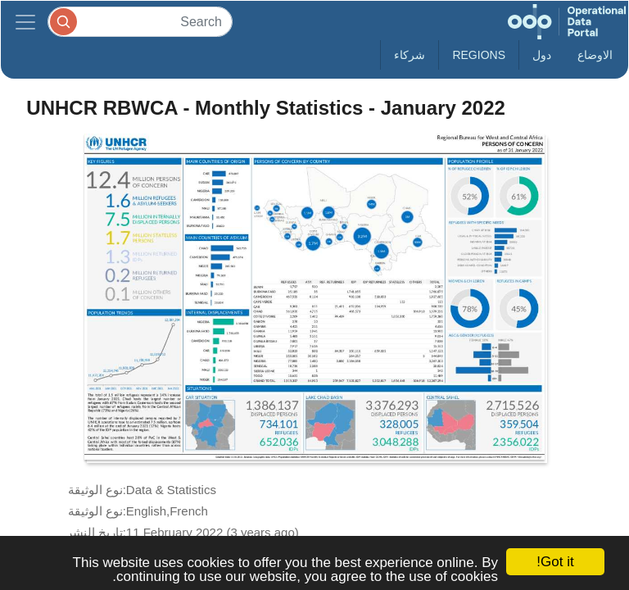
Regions (478, 54)
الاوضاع (595, 54)
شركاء (409, 54)
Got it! (554, 562)
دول (541, 54)
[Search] (140, 22)
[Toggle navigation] (25, 21)
